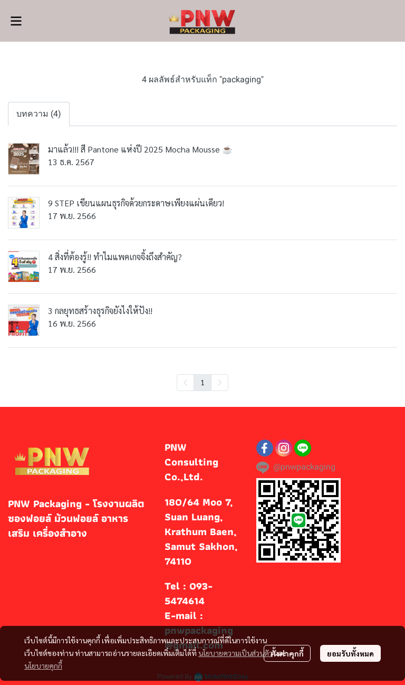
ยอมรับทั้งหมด (350, 653)
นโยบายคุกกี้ (43, 665)
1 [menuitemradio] (202, 382)
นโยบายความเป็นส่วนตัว (235, 653)
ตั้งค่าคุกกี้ (287, 653)
